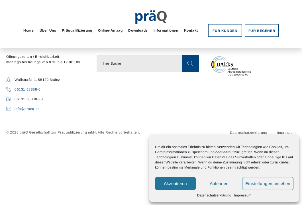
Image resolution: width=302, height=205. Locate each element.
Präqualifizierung (77, 30)
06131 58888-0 (28, 89)
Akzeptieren (175, 183)
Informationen (166, 30)
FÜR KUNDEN (225, 31)
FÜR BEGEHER (262, 31)
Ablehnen (219, 183)
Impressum (242, 195)
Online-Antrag (110, 30)
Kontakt (191, 30)
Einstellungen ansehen (267, 183)
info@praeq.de (27, 109)
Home (28, 30)
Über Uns (48, 30)
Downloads (138, 30)
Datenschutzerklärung (214, 195)
